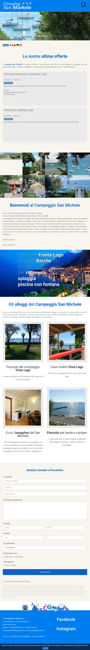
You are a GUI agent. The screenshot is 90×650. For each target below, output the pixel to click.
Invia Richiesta (45, 572)
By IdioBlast (41, 636)
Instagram (66, 628)
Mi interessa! (8, 83)
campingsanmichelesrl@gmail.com (14, 630)
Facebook (66, 619)
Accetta (45, 648)
